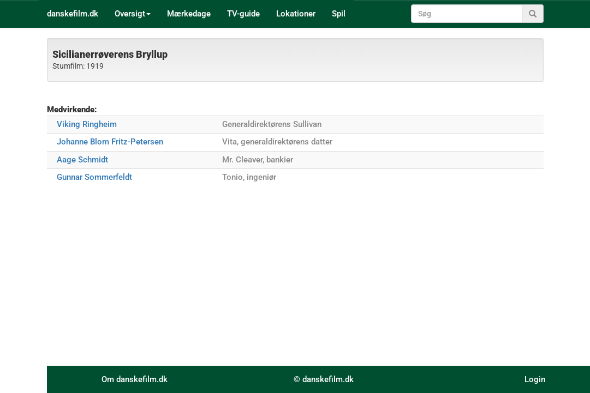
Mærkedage (189, 14)
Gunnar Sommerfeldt (94, 177)
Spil (338, 14)
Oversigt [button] (133, 14)
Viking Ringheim (87, 124)
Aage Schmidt (82, 160)
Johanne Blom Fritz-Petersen (110, 142)
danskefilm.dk (72, 14)
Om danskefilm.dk (135, 379)
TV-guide (243, 14)
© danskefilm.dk (324, 379)
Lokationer (295, 14)
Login (535, 379)
